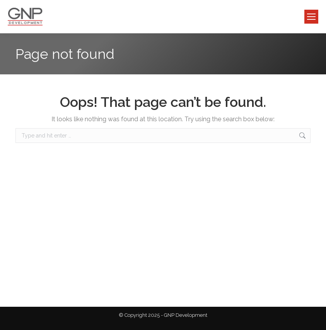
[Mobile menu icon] (311, 17)
